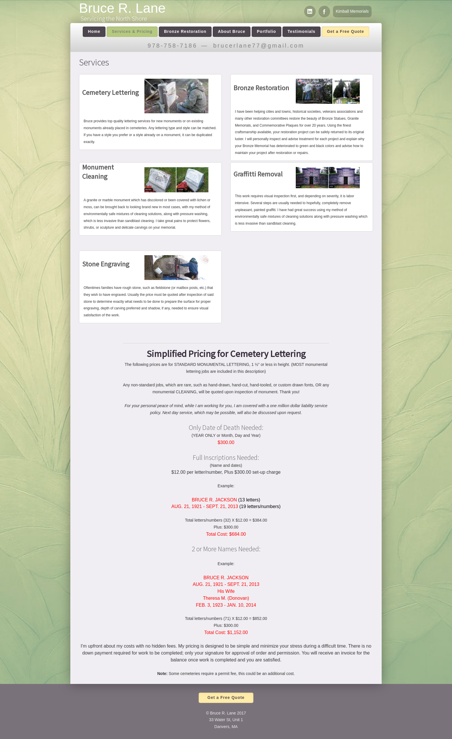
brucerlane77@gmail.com (258, 45)
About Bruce (231, 31)
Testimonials (302, 31)
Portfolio (266, 31)
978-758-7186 (172, 45)
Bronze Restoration (185, 31)
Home (94, 31)
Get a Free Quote (345, 31)
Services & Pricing (132, 31)
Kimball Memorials (352, 11)
